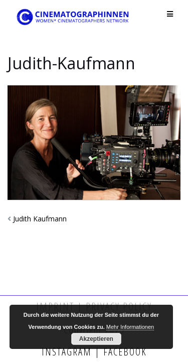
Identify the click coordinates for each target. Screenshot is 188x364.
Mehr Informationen (130, 327)
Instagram (68, 351)
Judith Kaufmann (40, 218)
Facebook (123, 351)
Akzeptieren (96, 338)
